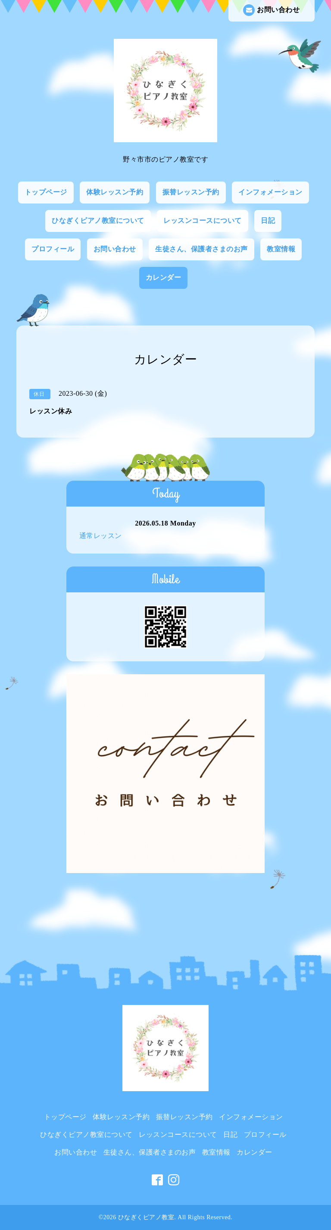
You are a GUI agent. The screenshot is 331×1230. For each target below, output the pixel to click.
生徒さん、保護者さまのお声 (201, 249)
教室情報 (281, 249)
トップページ (46, 192)
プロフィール (52, 249)
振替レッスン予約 (190, 192)
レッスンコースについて (202, 220)
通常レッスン (100, 535)
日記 (268, 220)
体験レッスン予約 (114, 192)
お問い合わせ (271, 10)
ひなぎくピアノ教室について (98, 220)
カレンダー (163, 277)
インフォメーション (270, 192)
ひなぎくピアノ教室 (146, 1217)
